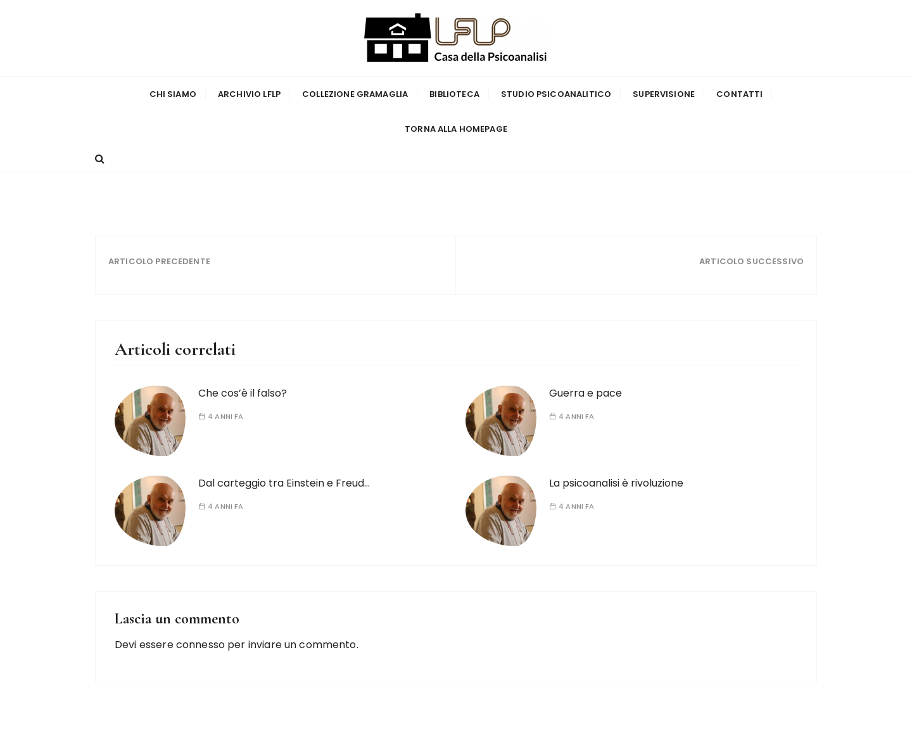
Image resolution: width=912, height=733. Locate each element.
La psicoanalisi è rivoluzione (616, 483)
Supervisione (664, 94)
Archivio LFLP (249, 94)
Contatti (739, 94)
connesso (200, 644)
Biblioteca (454, 94)
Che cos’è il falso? (242, 393)
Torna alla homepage (456, 129)
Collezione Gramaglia (355, 94)
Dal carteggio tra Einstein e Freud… (284, 483)
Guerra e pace (585, 393)
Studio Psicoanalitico (556, 94)
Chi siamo (172, 94)
